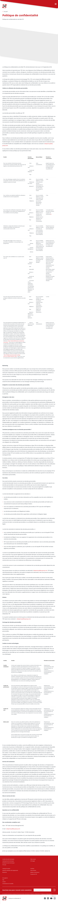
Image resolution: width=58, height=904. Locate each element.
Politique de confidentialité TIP (46, 893)
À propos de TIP (33, 874)
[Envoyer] (54, 890)
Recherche (4, 872)
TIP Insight (32, 861)
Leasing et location (6, 868)
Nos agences (5, 877)
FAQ (3, 879)
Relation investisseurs (34, 872)
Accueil (5, 11)
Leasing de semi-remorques (8, 861)
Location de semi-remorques (8, 859)
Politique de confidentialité (15, 898)
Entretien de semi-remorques (8, 862)
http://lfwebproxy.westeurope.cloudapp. (12, 355)
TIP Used (4, 864)
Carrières (32, 868)
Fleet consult (33, 859)
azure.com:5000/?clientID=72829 (10, 356)
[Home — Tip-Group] (4, 898)
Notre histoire (33, 870)
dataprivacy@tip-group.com (40, 570)
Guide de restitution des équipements (10, 870)
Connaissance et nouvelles (7, 883)
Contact (4, 881)
